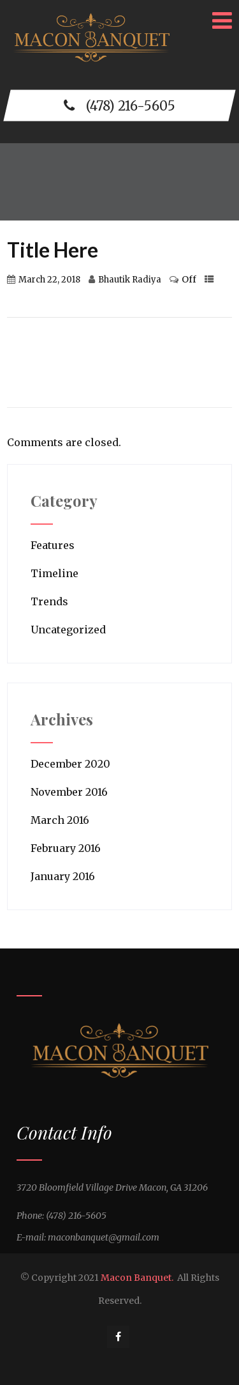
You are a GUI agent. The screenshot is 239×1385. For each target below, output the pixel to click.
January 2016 (63, 876)
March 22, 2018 (49, 279)
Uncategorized (68, 629)
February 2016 (66, 848)
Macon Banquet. (137, 1277)
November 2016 (69, 791)
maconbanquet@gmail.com (103, 1237)
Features (53, 545)
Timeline (54, 573)
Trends (49, 601)
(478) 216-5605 (119, 105)
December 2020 (70, 763)
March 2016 (60, 820)
